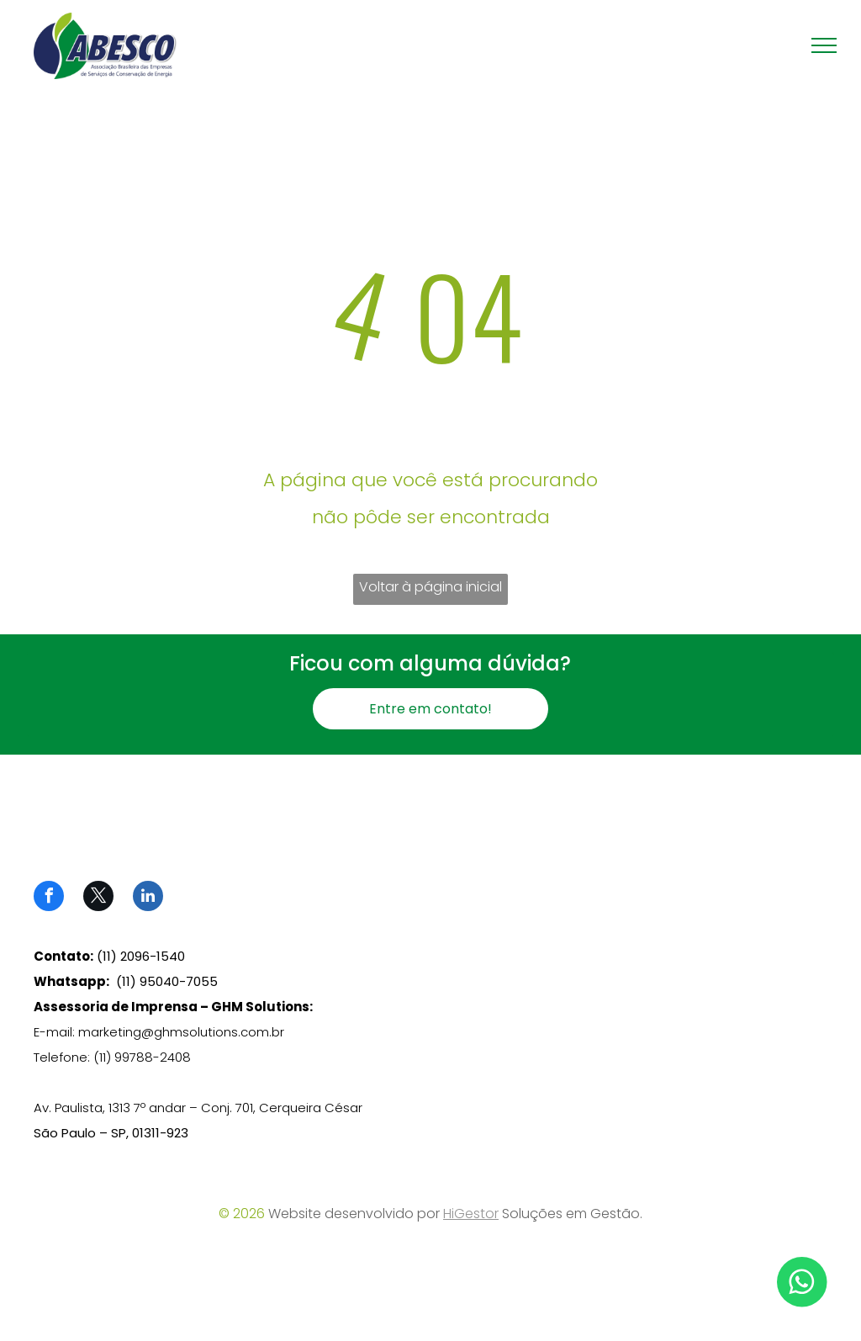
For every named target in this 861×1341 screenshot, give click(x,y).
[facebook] (49, 898)
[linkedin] (148, 898)
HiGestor (471, 1213)
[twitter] (98, 898)
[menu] (824, 45)
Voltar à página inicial (430, 586)
